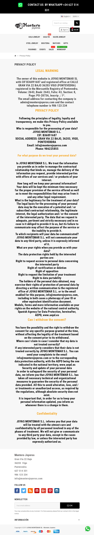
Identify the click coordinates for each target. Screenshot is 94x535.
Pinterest (50, 490)
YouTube (36, 490)
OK (70, 505)
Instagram (56, 490)
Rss (30, 490)
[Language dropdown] (65, 16)
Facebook (17, 490)
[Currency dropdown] (76, 16)
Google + (43, 490)
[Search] (66, 23)
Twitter (23, 490)
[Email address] (37, 505)
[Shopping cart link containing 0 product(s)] (75, 30)
